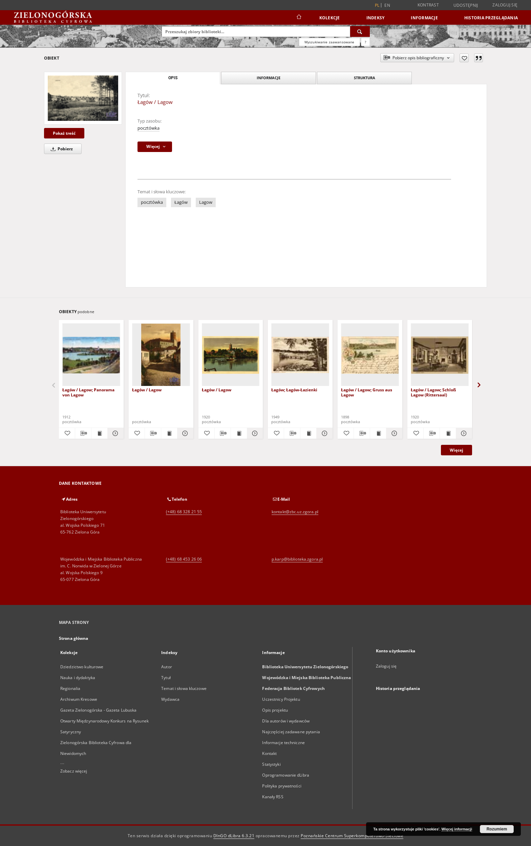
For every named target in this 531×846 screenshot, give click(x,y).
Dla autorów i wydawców (286, 721)
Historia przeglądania (491, 18)
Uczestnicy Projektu (281, 699)
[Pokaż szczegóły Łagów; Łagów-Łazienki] (324, 433)
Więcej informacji (457, 829)
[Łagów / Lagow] (83, 98)
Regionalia (70, 688)
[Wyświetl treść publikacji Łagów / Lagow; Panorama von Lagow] (99, 433)
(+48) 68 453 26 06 (184, 559)
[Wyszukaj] (360, 31)
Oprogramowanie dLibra (285, 775)
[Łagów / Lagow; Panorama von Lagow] (91, 355)
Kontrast (428, 5)
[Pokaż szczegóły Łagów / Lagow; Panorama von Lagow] (115, 433)
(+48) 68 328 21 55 (184, 512)
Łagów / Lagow (147, 390)
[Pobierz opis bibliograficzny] (83, 433)
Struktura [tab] (364, 77)
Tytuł (166, 677)
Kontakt (269, 753)
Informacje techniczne (283, 742)
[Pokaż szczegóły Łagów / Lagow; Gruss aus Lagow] (393, 433)
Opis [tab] (172, 77)
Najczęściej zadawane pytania (291, 732)
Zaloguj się (504, 5)
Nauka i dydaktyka (77, 677)
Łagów (181, 202)
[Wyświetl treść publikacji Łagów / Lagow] (169, 433)
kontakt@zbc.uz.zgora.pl (295, 512)
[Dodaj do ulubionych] (464, 57)
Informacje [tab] (268, 77)
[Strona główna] (298, 17)
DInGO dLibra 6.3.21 (234, 836)
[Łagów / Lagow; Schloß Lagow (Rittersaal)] (439, 355)
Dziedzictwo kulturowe (82, 667)
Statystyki (271, 764)
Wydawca (170, 699)
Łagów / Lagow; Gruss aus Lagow (366, 392)
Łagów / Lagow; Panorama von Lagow (88, 392)
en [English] (387, 5)
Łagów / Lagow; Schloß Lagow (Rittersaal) (433, 392)
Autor (166, 667)
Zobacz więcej (73, 771)
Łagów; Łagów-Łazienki (294, 390)
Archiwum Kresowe (78, 699)
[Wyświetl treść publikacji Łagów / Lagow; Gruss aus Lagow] (378, 433)
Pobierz (60, 149)
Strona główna (73, 638)
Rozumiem (497, 829)
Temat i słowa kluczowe (184, 688)
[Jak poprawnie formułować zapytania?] (365, 42)
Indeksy (375, 18)
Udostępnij (465, 5)
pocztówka (148, 128)
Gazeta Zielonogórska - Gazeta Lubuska (98, 710)
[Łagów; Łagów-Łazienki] (300, 355)
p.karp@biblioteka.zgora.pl (297, 559)
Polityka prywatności (281, 786)
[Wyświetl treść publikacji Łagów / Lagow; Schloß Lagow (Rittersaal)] (448, 433)
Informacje (424, 18)
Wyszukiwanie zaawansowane (329, 42)
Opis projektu (275, 710)
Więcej (456, 450)
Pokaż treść (64, 133)
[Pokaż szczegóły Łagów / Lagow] (184, 433)
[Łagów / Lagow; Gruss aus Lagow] (370, 355)
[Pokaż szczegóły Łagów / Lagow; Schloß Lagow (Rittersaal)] (463, 433)
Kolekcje (329, 18)
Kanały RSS (272, 797)
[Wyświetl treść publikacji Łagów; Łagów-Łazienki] (308, 433)
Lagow (205, 202)
